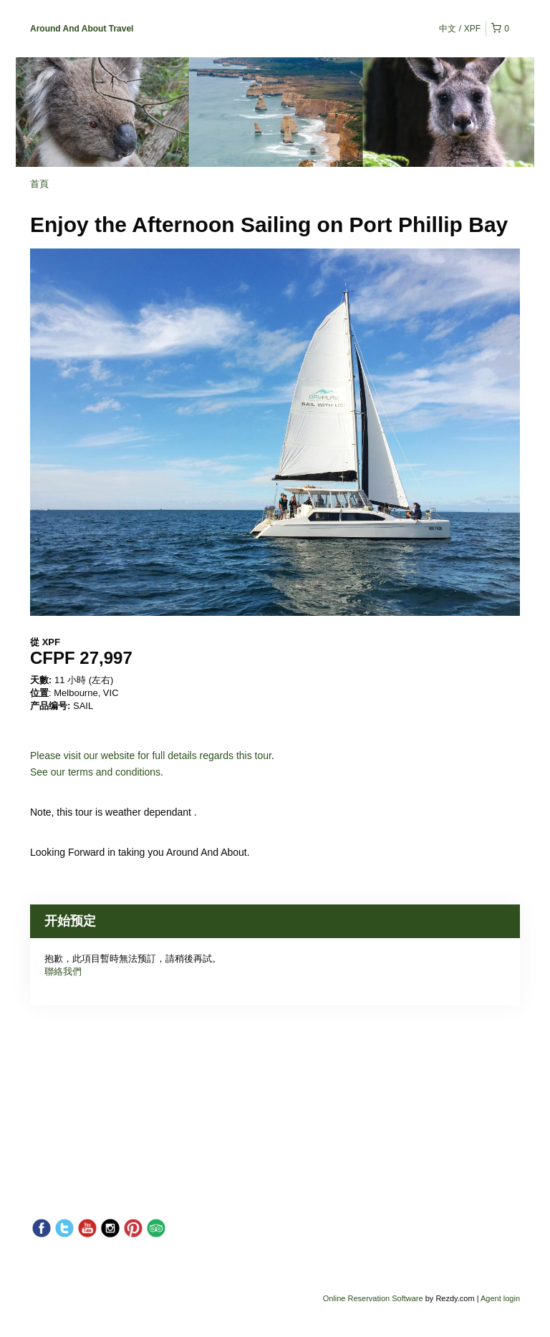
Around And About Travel (81, 29)
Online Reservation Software (373, 1298)
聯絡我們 (63, 971)
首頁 (39, 183)
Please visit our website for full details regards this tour (150, 755)
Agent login (500, 1298)
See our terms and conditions (95, 772)
